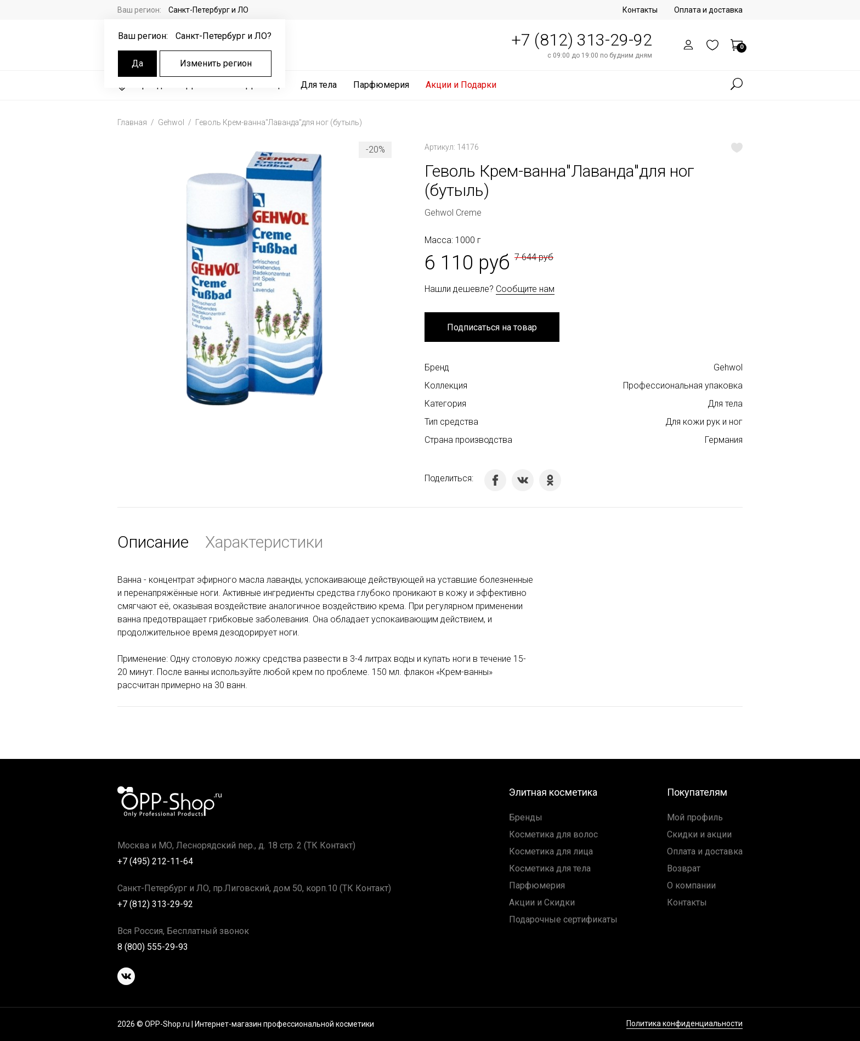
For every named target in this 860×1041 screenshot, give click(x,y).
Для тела (319, 85)
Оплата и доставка (708, 9)
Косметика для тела (550, 868)
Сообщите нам (525, 289)
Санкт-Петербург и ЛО (208, 9)
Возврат (683, 868)
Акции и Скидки (542, 902)
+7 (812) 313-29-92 (581, 39)
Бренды (525, 817)
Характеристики (264, 542)
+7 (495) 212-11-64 (155, 861)
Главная (133, 122)
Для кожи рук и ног (704, 422)
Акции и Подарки (461, 85)
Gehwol (172, 122)
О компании (691, 885)
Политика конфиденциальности (684, 1024)
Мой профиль (695, 817)
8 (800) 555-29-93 (152, 947)
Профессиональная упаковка (683, 385)
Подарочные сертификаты (563, 919)
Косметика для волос (553, 834)
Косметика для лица (551, 851)
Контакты (640, 9)
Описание (153, 542)
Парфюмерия (381, 85)
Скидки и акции (699, 834)
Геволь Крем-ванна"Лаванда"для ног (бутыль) (278, 122)
